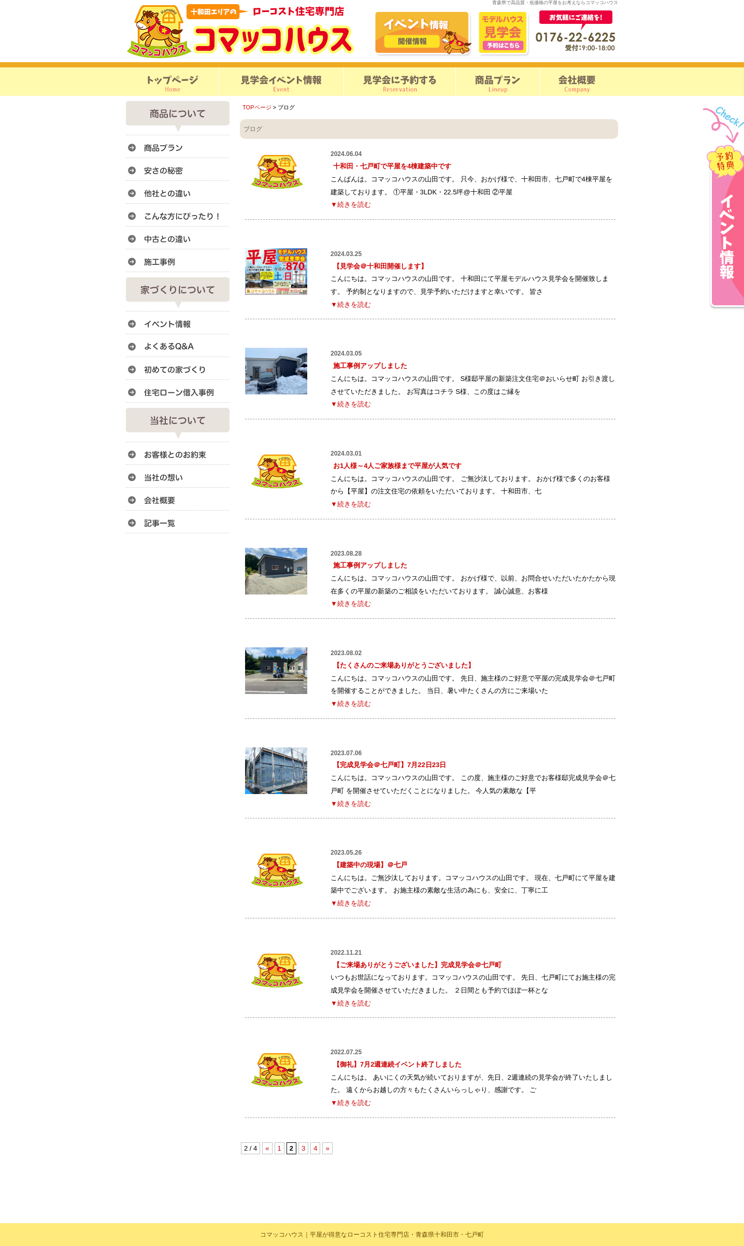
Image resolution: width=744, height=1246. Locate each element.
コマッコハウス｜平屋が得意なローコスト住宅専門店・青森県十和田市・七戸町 (372, 1234)
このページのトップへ (592, 1158)
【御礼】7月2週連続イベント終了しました (397, 1064)
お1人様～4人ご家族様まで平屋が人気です (397, 466)
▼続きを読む (351, 204)
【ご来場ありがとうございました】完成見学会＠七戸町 (417, 965)
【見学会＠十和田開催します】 (380, 266)
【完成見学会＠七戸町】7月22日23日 (389, 765)
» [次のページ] (327, 1148)
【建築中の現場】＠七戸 (370, 865)
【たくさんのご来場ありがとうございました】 (404, 665)
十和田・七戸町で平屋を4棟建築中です (392, 166)
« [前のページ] (267, 1148)
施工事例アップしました (370, 366)
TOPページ (256, 107)
